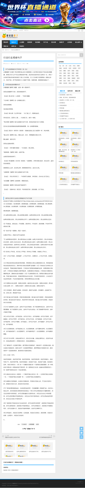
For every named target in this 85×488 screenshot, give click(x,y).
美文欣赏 (53, 42)
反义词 (65, 68)
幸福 (77, 70)
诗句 (73, 80)
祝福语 (73, 78)
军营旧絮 (62, 108)
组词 (78, 78)
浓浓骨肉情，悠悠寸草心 (66, 94)
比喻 (77, 75)
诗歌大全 (5, 46)
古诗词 (74, 68)
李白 (73, 75)
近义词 (65, 83)
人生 (70, 65)
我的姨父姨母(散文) (65, 110)
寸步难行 (24, 424)
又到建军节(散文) (64, 116)
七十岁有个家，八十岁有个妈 (67, 118)
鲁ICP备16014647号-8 (33, 483)
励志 (60, 68)
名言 (60, 70)
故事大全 (13, 46)
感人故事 (77, 42)
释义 (74, 83)
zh (66, 65)
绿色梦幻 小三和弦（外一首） (67, 100)
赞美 (60, 83)
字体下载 (9, 485)
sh (63, 65)
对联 (73, 70)
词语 (69, 80)
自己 (65, 80)
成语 (77, 73)
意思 (73, 73)
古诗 (70, 68)
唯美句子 (13, 42)
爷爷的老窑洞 (63, 105)
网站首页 (5, 42)
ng (60, 65)
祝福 (69, 78)
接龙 (65, 75)
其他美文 (21, 46)
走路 (37, 424)
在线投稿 (15, 30)
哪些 (65, 70)
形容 (65, 73)
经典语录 (29, 42)
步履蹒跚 (31, 424)
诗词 (77, 80)
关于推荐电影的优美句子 (45, 437)
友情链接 (9, 30)
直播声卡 (16, 485)
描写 (69, 75)
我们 (60, 75)
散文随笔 (37, 42)
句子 (79, 68)
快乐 (69, 73)
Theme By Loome (79, 483)
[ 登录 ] (9, 470)
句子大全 (45, 42)
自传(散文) (62, 102)
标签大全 (26, 30)
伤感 (78, 65)
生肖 (65, 78)
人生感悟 (21, 42)
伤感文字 (61, 42)
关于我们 (4, 30)
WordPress (25, 483)
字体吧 (12, 485)
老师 (60, 80)
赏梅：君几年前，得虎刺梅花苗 (68, 97)
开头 (60, 73)
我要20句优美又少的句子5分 (12, 437)
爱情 (60, 78)
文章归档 (21, 30)
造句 (70, 83)
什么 (74, 65)
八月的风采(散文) (64, 113)
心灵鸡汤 (69, 42)
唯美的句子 (7, 63)
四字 (69, 70)
